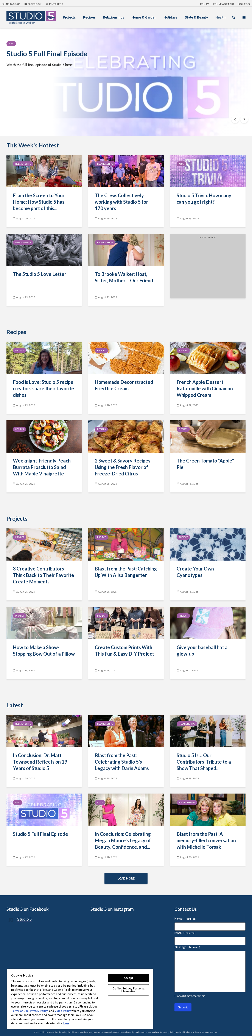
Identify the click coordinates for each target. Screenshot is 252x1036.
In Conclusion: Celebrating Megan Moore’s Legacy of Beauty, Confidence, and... (123, 840)
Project (19, 537)
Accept (128, 978)
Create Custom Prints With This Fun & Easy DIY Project (124, 650)
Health (220, 17)
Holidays (170, 17)
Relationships (113, 17)
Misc (11, 43)
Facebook (33, 4)
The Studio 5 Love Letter (39, 274)
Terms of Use (20, 1011)
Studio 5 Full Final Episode (56, 55)
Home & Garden (144, 17)
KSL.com (244, 4)
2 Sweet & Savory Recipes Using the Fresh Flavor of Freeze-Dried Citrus (122, 467)
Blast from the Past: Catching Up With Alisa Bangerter (126, 572)
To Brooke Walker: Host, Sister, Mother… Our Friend (124, 277)
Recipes (89, 17)
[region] (80, 999)
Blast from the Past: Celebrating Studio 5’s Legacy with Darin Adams (122, 761)
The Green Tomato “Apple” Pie (205, 464)
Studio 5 (24, 920)
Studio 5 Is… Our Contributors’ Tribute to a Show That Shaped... (204, 761)
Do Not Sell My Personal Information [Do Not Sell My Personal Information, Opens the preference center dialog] (128, 990)
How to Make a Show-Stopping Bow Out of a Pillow (44, 650)
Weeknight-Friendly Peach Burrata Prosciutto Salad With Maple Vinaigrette (42, 467)
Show (51, 17)
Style (100, 802)
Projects (69, 17)
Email (184, 934)
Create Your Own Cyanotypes (195, 572)
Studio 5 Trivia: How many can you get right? (204, 198)
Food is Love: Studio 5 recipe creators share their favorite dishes (43, 388)
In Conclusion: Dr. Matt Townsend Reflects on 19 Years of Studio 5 (40, 761)
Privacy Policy (39, 1011)
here (66, 1023)
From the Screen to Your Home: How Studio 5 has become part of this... (39, 201)
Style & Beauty (196, 17)
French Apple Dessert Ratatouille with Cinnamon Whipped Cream (205, 388)
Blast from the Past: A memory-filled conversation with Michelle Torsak (206, 840)
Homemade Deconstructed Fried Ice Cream (124, 385)
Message (187, 948)
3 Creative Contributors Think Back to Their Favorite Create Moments (43, 575)
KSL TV (204, 4)
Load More (126, 878)
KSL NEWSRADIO (223, 4)
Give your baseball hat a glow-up (202, 650)
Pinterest (54, 4)
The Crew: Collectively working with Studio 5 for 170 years (121, 201)
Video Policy (63, 1011)
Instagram (11, 4)
